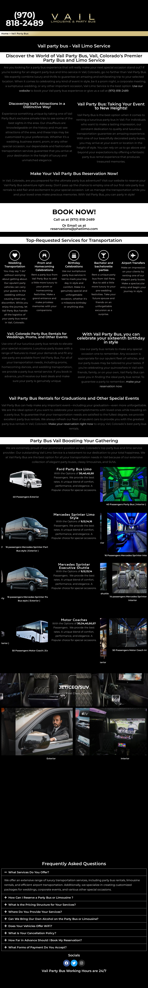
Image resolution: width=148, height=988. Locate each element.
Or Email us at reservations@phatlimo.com (74, 227)
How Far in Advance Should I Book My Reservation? (45, 940)
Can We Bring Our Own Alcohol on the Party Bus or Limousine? (53, 919)
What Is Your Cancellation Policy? (32, 933)
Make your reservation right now (70, 424)
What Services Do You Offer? (28, 872)
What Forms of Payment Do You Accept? (37, 947)
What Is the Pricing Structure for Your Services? (42, 904)
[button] (74, 872)
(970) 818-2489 (118, 90)
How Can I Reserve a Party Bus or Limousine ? (40, 897)
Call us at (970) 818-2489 (74, 219)
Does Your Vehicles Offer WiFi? (30, 926)
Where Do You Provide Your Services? (35, 911)
